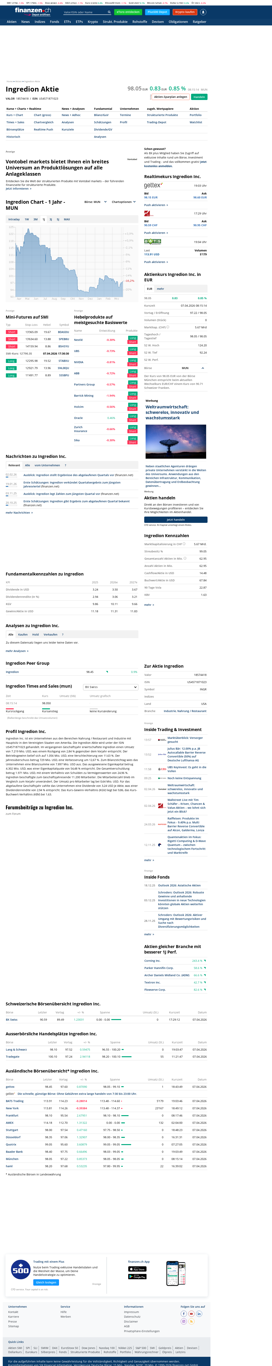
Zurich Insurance (80, 429)
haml (9, 1166)
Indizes (40, 22)
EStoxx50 (109, 2)
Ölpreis (167, 1352)
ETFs (67, 22)
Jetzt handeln (176, 519)
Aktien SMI (15, 1348)
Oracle (78, 418)
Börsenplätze (15, 129)
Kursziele (68, 129)
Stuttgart (12, 1130)
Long (133, 338)
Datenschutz (132, 1316)
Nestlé (78, 340)
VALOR (10, 98)
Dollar (173, 2)
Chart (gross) (42, 115)
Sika (77, 440)
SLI (35, 1348)
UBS (76, 351)
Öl (192, 2)
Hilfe (64, 1312)
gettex (10, 1087)
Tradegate (12, 1056)
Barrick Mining (83, 395)
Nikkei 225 (125, 1348)
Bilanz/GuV (101, 115)
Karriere (13, 1316)
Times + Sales (15, 122)
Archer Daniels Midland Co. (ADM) (166, 975)
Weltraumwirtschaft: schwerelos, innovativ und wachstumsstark (185, 789)
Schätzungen (102, 122)
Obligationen (178, 22)
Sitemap (13, 1326)
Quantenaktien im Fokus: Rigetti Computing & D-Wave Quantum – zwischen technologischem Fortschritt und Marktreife (187, 845)
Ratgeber (199, 22)
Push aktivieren (156, 205)
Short (132, 342)
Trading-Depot (156, 122)
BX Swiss (11, 1019)
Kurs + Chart (14, 115)
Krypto (93, 22)
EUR (149, 289)
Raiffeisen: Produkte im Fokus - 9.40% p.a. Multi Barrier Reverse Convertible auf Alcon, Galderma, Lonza (186, 824)
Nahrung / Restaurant (192, 711)
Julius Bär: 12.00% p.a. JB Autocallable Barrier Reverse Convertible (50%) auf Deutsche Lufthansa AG (187, 754)
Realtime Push (43, 129)
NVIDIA (78, 362)
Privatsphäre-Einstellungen (142, 1331)
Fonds (54, 22)
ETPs (79, 22)
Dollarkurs (15, 1352)
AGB (127, 1326)
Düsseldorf (13, 1137)
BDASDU (63, 332)
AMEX (10, 1123)
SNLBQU (63, 368)
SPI (28, 2)
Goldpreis (165, 1348)
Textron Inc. (152, 982)
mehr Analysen (17, 651)
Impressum (131, 1312)
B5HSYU (63, 346)
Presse (12, 1321)
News (25, 22)
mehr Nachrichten (19, 512)
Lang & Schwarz (16, 1049)
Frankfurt (12, 1115)
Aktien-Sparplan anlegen (170, 97)
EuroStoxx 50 (69, 1348)
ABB (76, 373)
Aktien (11, 22)
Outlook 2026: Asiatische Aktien (179, 885)
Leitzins (181, 1352)
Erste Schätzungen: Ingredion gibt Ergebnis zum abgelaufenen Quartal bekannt (77, 501)
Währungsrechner (147, 1352)
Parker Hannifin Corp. (159, 968)
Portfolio (196, 115)
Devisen (158, 22)
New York (12, 1108)
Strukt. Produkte (115, 22)
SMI (9, 2)
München (12, 1159)
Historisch (13, 137)
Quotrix (11, 1144)
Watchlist (196, 122)
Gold (131, 2)
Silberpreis (48, 1352)
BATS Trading (15, 1101)
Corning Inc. (152, 961)
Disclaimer (131, 1321)
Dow (47, 2)
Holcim (78, 407)
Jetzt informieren (18, 188)
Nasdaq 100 (107, 1348)
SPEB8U (64, 339)
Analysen (68, 122)
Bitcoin (151, 2)
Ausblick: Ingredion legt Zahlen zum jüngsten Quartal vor (62, 494)
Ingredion (12, 672)
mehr (160, 289)
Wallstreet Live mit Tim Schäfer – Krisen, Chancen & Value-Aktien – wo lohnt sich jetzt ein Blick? (187, 805)
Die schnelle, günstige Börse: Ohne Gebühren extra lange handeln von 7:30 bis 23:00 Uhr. (71, 1094)
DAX (67, 2)
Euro (87, 2)
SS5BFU (64, 375)
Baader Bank (14, 1151)
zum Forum (13, 814)
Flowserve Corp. (155, 989)
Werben (66, 1316)
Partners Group (84, 384)
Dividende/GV (103, 129)
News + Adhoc (71, 115)
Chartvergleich (43, 122)
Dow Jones (88, 1348)
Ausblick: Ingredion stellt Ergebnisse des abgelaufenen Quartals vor (69, 475)
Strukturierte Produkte (162, 115)
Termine (125, 115)
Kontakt (13, 1312)
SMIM (44, 1348)
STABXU (64, 361)
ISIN (35, 98)
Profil (123, 122)
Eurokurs (31, 1352)
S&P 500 (141, 1348)
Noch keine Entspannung (184, 778)
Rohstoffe (139, 22)
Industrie (170, 711)
